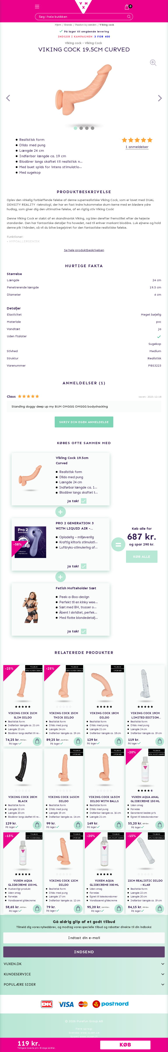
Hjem (58, 24)
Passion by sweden (85, 24)
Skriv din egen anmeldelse (84, 422)
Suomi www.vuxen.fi (84, 1036)
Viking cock (107, 24)
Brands (68, 24)
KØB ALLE (141, 556)
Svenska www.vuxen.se (84, 1032)
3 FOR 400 (102, 36)
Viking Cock (93, 43)
